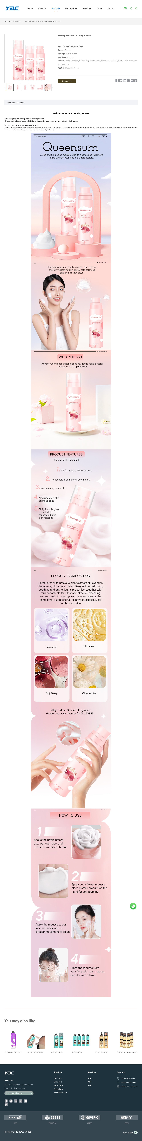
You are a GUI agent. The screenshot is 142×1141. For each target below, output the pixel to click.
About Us (42, 8)
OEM (89, 1078)
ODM (89, 1085)
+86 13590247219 (128, 1078)
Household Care (60, 1092)
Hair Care (57, 1078)
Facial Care (29, 21)
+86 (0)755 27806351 (129, 1086)
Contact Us (67, 81)
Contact (110, 8)
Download (86, 8)
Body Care (58, 1082)
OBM (89, 1082)
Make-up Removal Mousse (49, 21)
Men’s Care (58, 1089)
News (99, 8)
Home (30, 8)
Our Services (71, 8)
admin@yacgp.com (128, 1082)
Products (56, 8)
